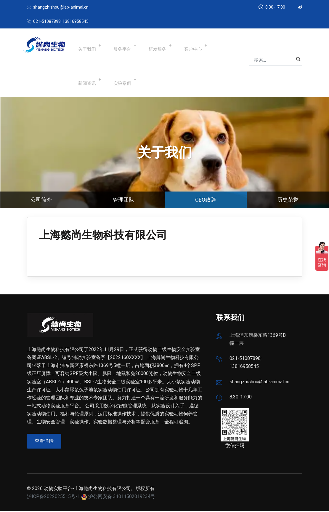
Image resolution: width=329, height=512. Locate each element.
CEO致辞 (205, 200)
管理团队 (123, 200)
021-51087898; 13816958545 (61, 21)
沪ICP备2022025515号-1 (53, 497)
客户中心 (175, 45)
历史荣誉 (287, 200)
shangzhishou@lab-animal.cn (61, 7)
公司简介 (41, 200)
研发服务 (145, 45)
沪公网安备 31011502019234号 (121, 497)
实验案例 (83, 79)
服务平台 (114, 45)
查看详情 (45, 442)
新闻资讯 (206, 45)
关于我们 (83, 45)
